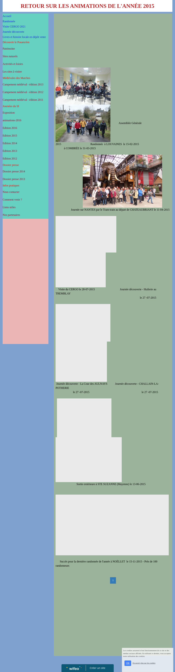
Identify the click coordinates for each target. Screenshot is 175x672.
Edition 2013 (10, 150)
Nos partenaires (11, 214)
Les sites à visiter (12, 71)
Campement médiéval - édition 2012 (23, 92)
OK (132, 665)
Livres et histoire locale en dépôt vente (24, 36)
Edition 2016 (10, 127)
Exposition (9, 112)
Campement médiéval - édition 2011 (23, 99)
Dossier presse (11, 164)
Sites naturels (10, 56)
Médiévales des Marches (16, 78)
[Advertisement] (25, 290)
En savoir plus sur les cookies (148, 665)
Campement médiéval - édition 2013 (23, 84)
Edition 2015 (10, 135)
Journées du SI (11, 106)
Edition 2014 (10, 143)
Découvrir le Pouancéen (16, 42)
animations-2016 (12, 120)
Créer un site (97, 668)
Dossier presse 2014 (14, 171)
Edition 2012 (10, 158)
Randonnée (9, 21)
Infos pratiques (11, 185)
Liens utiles (9, 207)
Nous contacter (11, 191)
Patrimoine (9, 48)
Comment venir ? (12, 199)
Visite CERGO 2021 (14, 26)
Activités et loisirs (13, 63)
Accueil (7, 16)
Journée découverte (13, 31)
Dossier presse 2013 (14, 179)
